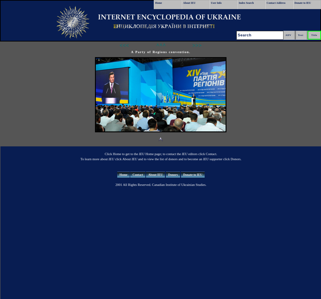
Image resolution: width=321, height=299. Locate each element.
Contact (137, 174)
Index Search (246, 2)
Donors (173, 174)
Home (158, 2)
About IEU (189, 2)
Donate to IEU (302, 2)
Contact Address (276, 2)
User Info (216, 2)
